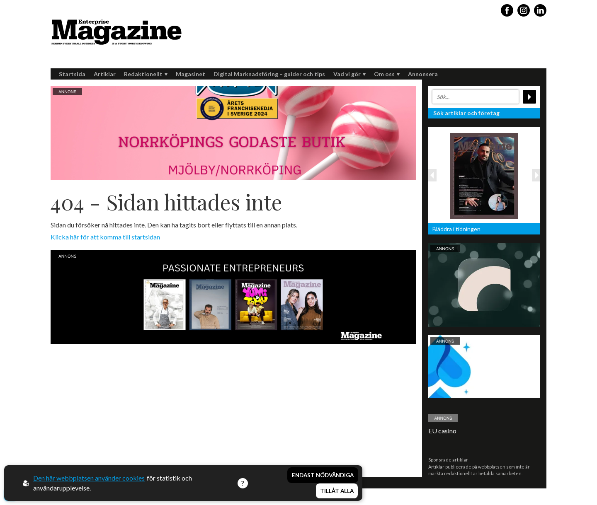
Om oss (387, 73)
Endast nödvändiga (323, 475)
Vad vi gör (349, 73)
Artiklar (105, 73)
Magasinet (190, 73)
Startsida (72, 73)
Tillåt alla (337, 491)
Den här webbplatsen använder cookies (89, 478)
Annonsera (423, 73)
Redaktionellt (145, 73)
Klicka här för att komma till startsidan (105, 237)
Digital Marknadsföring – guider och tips (269, 73)
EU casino (442, 431)
